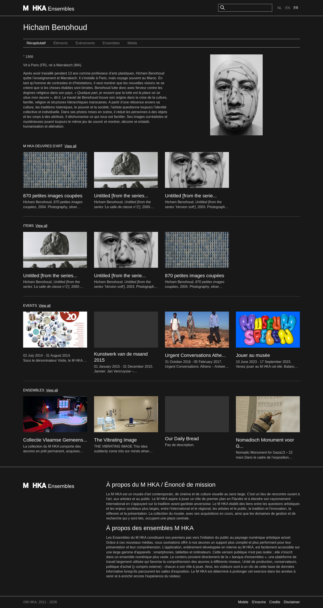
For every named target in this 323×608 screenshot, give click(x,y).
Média (132, 43)
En (287, 8)
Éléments (60, 43)
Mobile (243, 602)
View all (70, 146)
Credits (274, 602)
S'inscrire (259, 602)
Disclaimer (292, 602)
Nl (279, 8)
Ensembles (111, 43)
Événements (85, 43)
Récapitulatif (36, 43)
